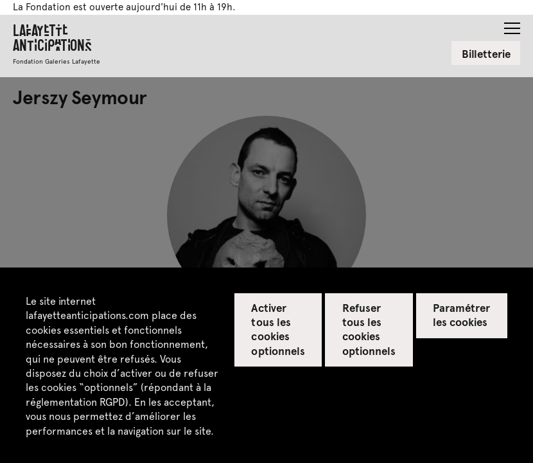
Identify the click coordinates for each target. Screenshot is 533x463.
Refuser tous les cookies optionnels (369, 329)
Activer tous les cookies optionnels (277, 329)
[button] (512, 24)
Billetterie (486, 53)
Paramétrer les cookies (461, 314)
